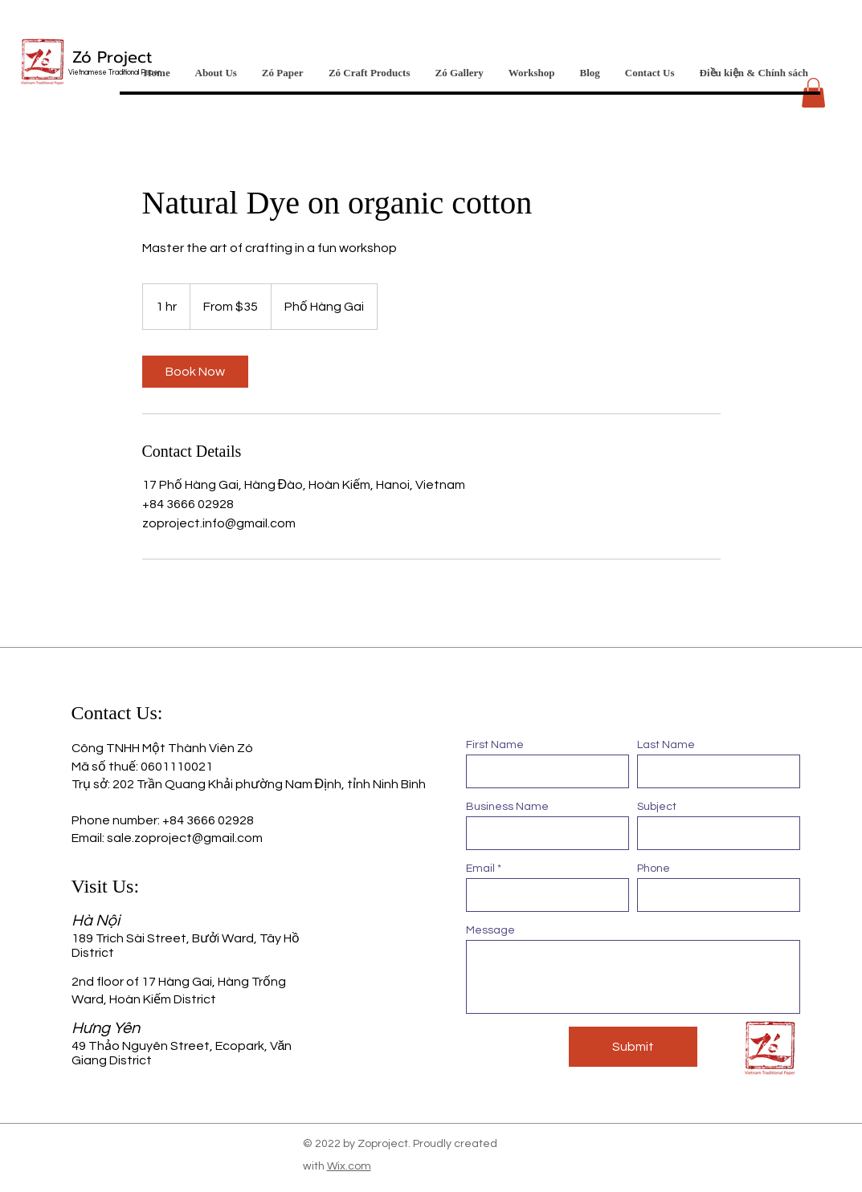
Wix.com (349, 1166)
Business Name (507, 806)
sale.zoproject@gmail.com (185, 838)
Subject (656, 806)
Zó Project (112, 57)
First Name (495, 745)
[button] (813, 93)
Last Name (666, 745)
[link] (195, 372)
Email (480, 868)
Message (490, 930)
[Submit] (633, 1047)
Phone (653, 868)
